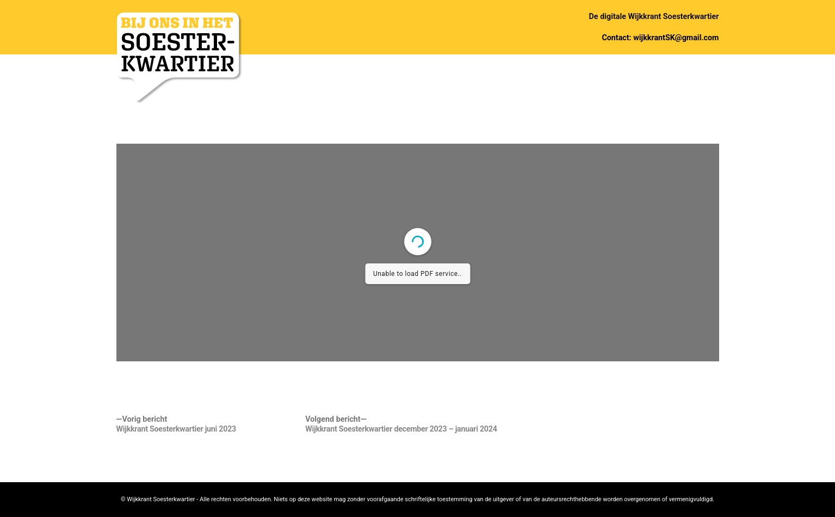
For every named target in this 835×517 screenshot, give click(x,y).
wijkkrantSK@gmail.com (676, 37)
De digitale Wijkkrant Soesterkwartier (654, 16)
